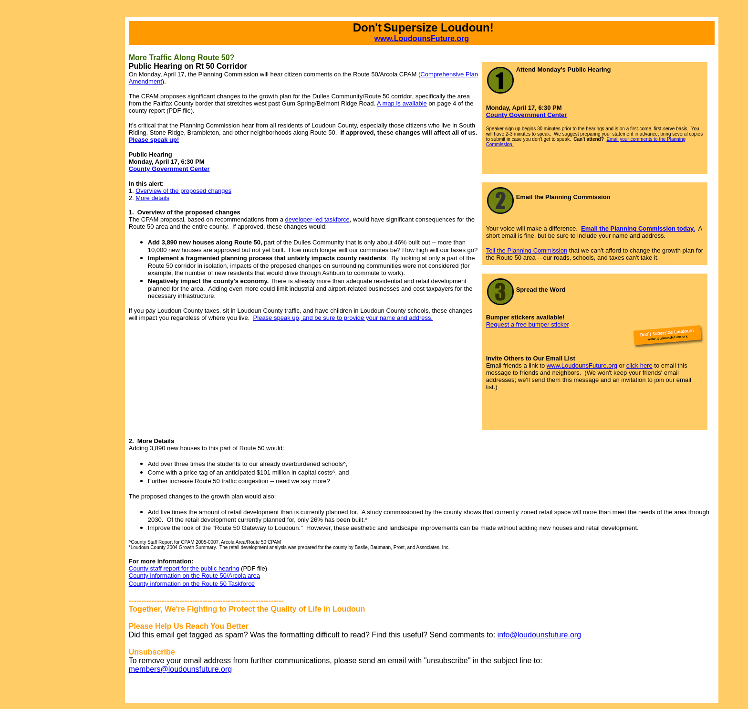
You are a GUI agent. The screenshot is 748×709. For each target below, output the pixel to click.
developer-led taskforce (317, 219)
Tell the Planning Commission (527, 250)
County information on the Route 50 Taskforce (192, 583)
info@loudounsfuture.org (539, 635)
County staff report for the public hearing (184, 568)
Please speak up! (154, 139)
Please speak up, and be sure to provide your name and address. (343, 317)
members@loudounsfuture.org (180, 669)
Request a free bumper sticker (527, 324)
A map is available (402, 103)
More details (152, 197)
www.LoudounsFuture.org (421, 38)
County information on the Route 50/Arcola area (194, 575)
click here (639, 365)
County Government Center (526, 114)
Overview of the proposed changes (183, 190)
